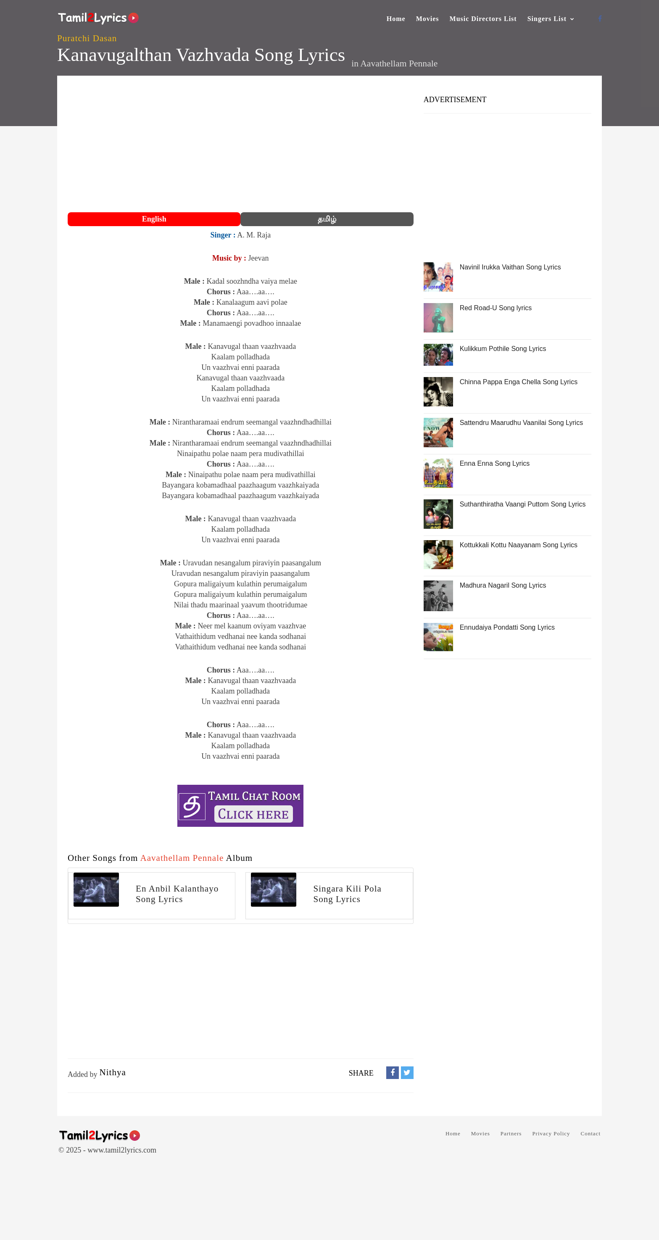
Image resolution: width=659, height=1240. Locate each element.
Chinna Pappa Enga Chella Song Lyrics (518, 381)
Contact (591, 1133)
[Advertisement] (241, 145)
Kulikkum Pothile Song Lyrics (503, 348)
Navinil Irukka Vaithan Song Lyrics (510, 267)
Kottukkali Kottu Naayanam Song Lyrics (518, 545)
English (154, 219)
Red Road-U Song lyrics (496, 307)
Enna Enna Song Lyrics (495, 463)
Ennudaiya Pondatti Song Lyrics (507, 627)
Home (396, 18)
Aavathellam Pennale (399, 63)
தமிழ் (327, 219)
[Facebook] (600, 18)
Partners (511, 1133)
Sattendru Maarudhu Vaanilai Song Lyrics (521, 422)
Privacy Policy (551, 1133)
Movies (427, 18)
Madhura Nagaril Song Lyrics (503, 585)
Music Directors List (483, 18)
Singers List (547, 18)
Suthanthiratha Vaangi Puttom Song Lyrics (523, 504)
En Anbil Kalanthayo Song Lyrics (177, 894)
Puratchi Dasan (87, 38)
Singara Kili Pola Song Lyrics (347, 894)
